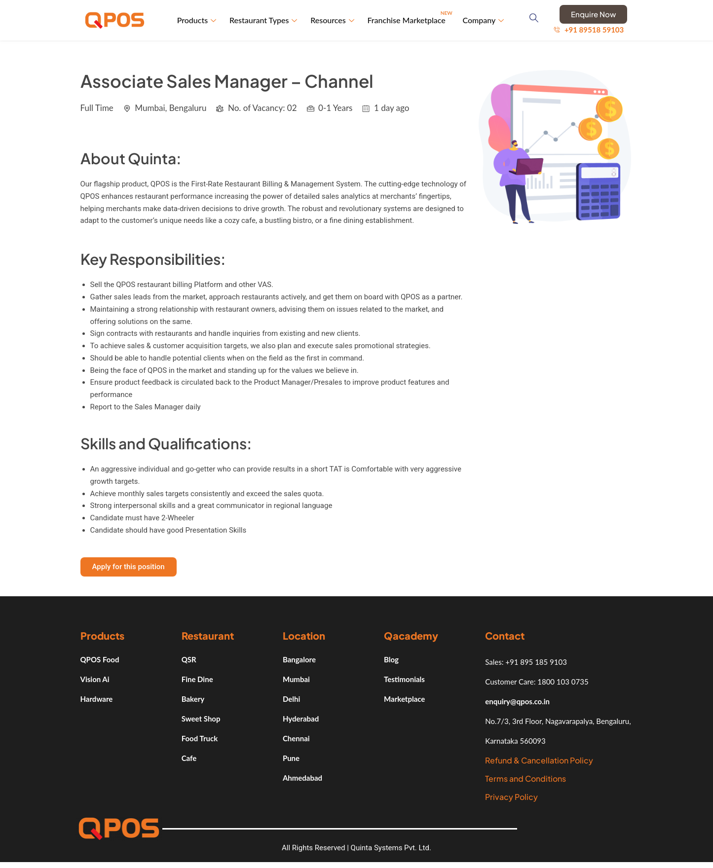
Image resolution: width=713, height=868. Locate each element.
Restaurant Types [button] (265, 20)
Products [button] (198, 20)
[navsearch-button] (535, 20)
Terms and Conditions (525, 779)
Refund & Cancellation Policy (539, 761)
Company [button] (483, 20)
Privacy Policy (511, 798)
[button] (128, 568)
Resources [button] (333, 20)
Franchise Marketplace (410, 16)
